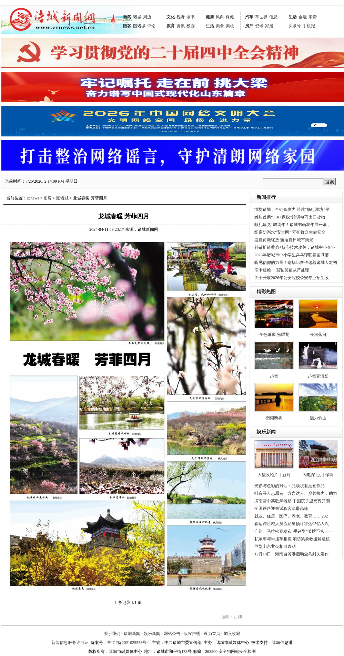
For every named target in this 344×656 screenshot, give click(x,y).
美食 (220, 25)
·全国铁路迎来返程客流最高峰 (280, 508)
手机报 (309, 25)
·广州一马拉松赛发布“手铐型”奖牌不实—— (293, 531)
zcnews (33, 198)
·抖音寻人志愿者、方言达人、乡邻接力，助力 (295, 493)
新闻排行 (266, 197)
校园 (190, 25)
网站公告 (172, 633)
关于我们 (112, 633)
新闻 (127, 16)
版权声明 (192, 633)
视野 (180, 16)
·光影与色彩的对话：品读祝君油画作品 (289, 485)
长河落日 (318, 334)
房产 (249, 25)
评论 (151, 25)
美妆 (230, 25)
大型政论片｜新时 (274, 474)
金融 (303, 16)
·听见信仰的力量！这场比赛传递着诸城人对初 (295, 262)
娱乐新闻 (266, 431)
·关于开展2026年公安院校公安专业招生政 (291, 277)
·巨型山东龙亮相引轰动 (274, 546)
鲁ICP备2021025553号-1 (128, 642)
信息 (273, 16)
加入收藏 (232, 633)
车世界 (261, 16)
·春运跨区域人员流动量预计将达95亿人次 (291, 523)
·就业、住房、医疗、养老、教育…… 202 (290, 516)
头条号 (295, 25)
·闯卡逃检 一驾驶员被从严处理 (281, 270)
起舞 (274, 376)
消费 (312, 16)
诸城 (137, 16)
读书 (190, 16)
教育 (170, 25)
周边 (147, 16)
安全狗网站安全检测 (237, 651)
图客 (127, 25)
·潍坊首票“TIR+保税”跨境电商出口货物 (289, 217)
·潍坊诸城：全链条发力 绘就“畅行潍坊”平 (291, 209)
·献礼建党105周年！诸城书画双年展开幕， (292, 224)
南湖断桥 (274, 418)
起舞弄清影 (318, 376)
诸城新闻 (132, 633)
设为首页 (212, 633)
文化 (170, 16)
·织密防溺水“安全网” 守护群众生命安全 (289, 232)
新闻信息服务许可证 (70, 642)
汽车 (249, 16)
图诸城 (139, 25)
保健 (230, 16)
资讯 (180, 25)
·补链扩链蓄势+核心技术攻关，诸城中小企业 (294, 247)
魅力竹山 (318, 418)
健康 (210, 16)
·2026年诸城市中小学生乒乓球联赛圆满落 (291, 255)
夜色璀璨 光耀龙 (274, 334)
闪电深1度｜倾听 (318, 474)
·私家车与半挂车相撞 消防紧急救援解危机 (291, 538)
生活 (210, 25)
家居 (269, 25)
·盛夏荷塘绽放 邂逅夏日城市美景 (283, 239)
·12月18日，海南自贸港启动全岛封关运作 (291, 554)
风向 (220, 16)
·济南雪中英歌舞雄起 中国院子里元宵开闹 (291, 501)
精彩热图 (266, 291)
